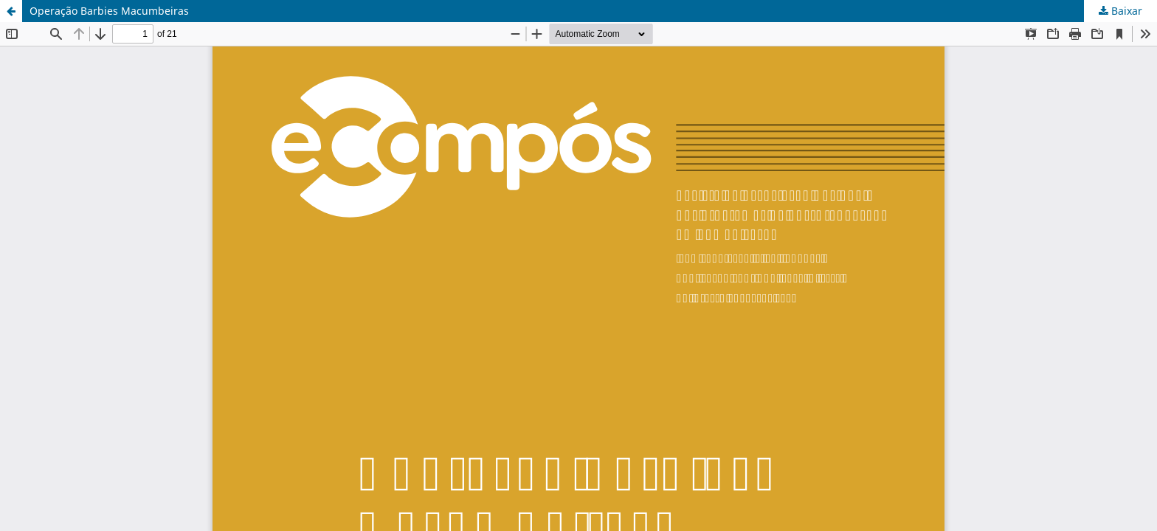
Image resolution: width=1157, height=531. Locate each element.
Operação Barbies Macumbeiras (109, 11)
